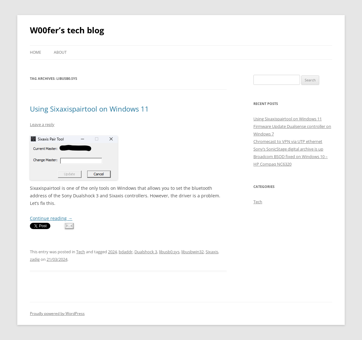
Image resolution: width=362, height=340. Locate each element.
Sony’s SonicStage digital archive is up (288, 149)
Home (35, 52)
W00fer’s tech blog (67, 30)
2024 (112, 252)
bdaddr (126, 252)
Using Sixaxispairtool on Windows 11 (89, 108)
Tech (80, 252)
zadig (35, 259)
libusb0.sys (169, 252)
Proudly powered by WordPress (57, 313)
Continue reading (51, 218)
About (60, 52)
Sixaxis (212, 252)
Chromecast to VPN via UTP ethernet (287, 141)
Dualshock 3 (145, 252)
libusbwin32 (192, 252)
